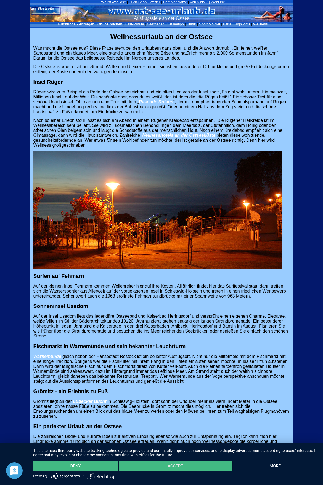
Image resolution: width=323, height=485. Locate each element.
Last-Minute (134, 24)
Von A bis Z (199, 2)
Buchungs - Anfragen (76, 24)
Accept (175, 465)
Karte (227, 24)
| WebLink (216, 2)
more (275, 465)
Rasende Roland (156, 102)
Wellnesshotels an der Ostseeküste (178, 135)
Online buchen (109, 24)
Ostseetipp (175, 24)
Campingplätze (175, 2)
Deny (75, 465)
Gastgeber (155, 24)
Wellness (260, 24)
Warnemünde (47, 356)
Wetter (155, 2)
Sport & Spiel (209, 24)
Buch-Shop (138, 2)
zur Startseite (42, 8)
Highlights (242, 24)
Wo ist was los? (113, 2)
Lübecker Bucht (90, 401)
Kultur (191, 24)
